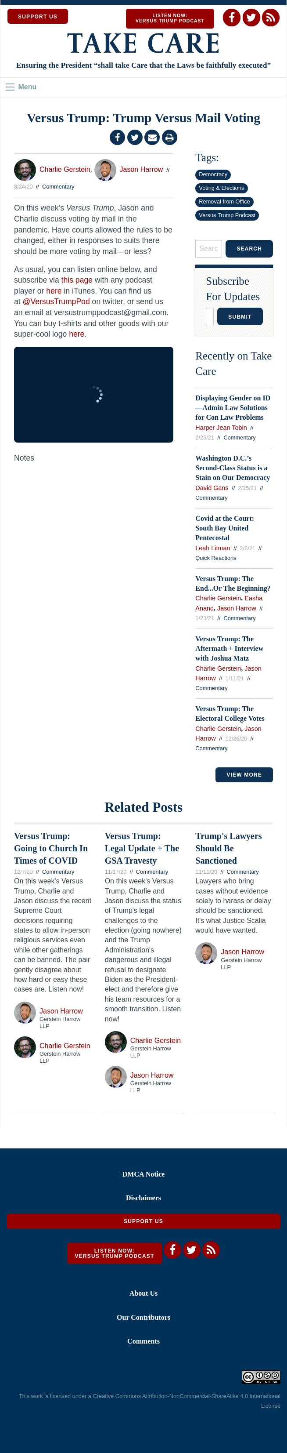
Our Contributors (143, 1317)
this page (77, 280)
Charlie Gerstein (64, 169)
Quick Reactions (215, 558)
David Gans (211, 487)
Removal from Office (224, 201)
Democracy (213, 174)
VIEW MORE (244, 775)
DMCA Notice (143, 1174)
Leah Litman (212, 548)
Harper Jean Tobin (221, 427)
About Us (143, 1293)
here (53, 291)
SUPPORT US (37, 17)
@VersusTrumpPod (56, 301)
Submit (239, 317)
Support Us (143, 1221)
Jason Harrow (141, 169)
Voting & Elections (221, 188)
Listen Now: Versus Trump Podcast (170, 18)
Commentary (58, 186)
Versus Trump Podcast (227, 215)
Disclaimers (143, 1198)
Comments (143, 1341)
